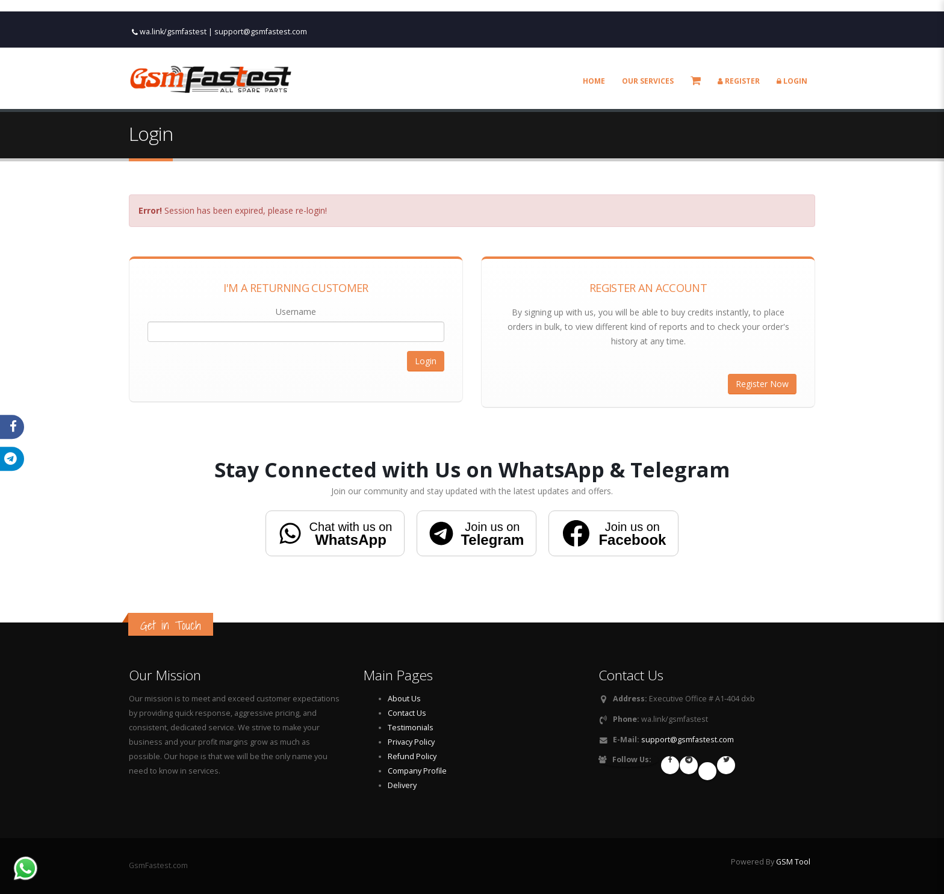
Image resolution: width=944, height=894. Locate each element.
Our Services (648, 68)
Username (296, 311)
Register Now (762, 384)
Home (594, 68)
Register (739, 68)
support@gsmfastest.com (260, 18)
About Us (404, 699)
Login (792, 68)
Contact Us (407, 713)
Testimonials (410, 727)
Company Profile (417, 771)
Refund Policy (412, 756)
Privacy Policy (411, 742)
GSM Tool (793, 862)
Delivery (402, 785)
